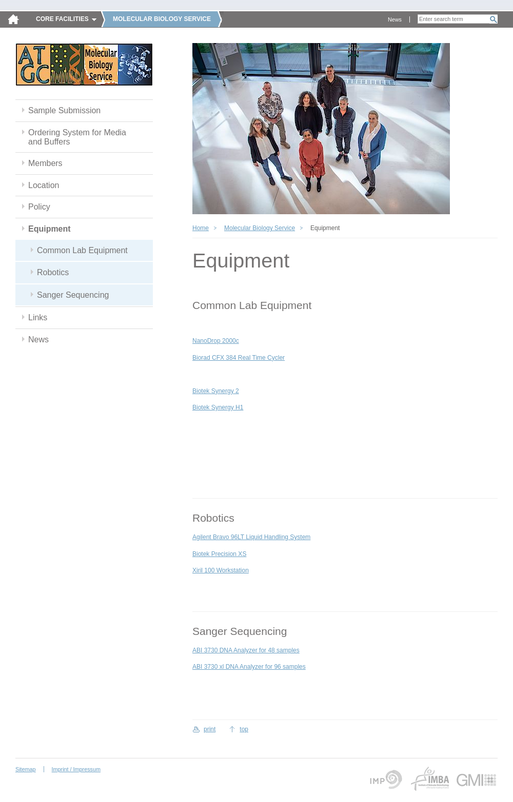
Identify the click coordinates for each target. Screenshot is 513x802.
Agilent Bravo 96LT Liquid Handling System (251, 537)
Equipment (49, 228)
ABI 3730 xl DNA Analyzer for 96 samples (249, 666)
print (209, 729)
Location (43, 185)
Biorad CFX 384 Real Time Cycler (238, 357)
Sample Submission (64, 110)
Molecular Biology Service (259, 228)
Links (37, 317)
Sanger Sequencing (73, 295)
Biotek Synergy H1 (217, 407)
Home (200, 228)
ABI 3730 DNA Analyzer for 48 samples (246, 650)
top (244, 729)
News (395, 19)
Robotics (53, 272)
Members (45, 163)
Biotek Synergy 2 (215, 391)
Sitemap (25, 769)
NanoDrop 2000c (215, 340)
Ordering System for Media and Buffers (77, 137)
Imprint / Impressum (76, 769)
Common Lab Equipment (82, 250)
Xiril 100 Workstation (220, 570)
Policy (39, 206)
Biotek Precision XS (219, 554)
